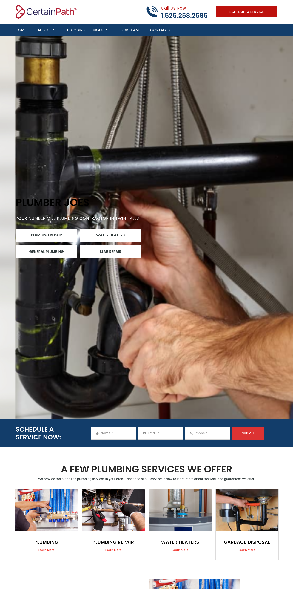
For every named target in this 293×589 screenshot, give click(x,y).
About (44, 29)
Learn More (46, 549)
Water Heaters (110, 235)
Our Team (129, 29)
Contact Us (162, 29)
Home (21, 29)
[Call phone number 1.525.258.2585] (177, 11)
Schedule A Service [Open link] (246, 11)
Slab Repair (110, 251)
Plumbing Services (85, 29)
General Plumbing (46, 251)
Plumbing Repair (46, 235)
